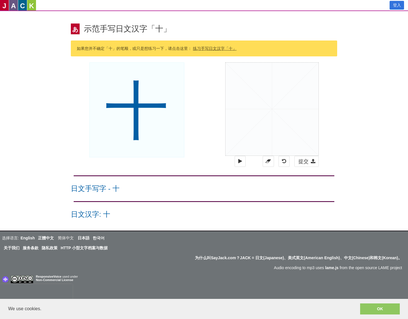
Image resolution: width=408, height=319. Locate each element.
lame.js (331, 267)
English (27, 238)
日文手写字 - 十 (95, 188)
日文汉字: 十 (90, 214)
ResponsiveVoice (48, 276)
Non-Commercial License (54, 280)
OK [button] (380, 309)
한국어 (99, 238)
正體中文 (46, 238)
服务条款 (31, 248)
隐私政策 (50, 248)
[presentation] (36, 292)
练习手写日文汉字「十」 (215, 48)
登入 (397, 5)
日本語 (84, 238)
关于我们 (12, 248)
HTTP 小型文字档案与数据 (84, 248)
